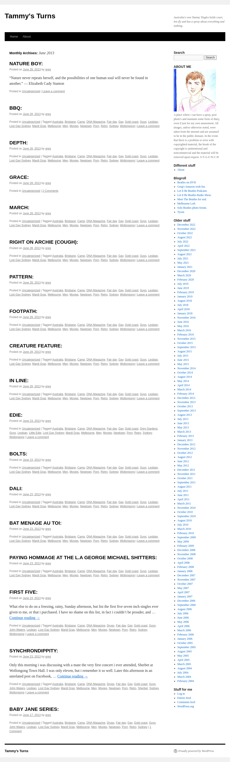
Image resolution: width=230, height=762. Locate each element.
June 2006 (183, 617)
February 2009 (185, 545)
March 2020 (184, 275)
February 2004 (185, 681)
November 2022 (186, 229)
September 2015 (186, 347)
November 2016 (186, 317)
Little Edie (35, 433)
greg (48, 69)
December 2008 (186, 550)
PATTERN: (21, 276)
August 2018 (184, 300)
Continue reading (24, 618)
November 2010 (186, 507)
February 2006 (185, 634)
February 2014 (185, 393)
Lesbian (153, 121)
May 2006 (183, 621)
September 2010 (186, 516)
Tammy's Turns (30, 16)
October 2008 (185, 558)
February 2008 (185, 567)
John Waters (17, 629)
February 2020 (185, 279)
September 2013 (186, 410)
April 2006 (183, 626)
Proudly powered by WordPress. (196, 751)
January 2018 (184, 313)
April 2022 (183, 245)
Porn (96, 126)
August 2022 (184, 237)
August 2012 (184, 457)
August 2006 (184, 609)
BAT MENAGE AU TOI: (35, 523)
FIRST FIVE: (23, 592)
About (27, 36)
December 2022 (186, 224)
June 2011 (183, 495)
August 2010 (184, 520)
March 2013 (184, 431)
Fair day (112, 121)
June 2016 (183, 321)
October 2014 (185, 372)
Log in (181, 693)
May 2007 (183, 588)
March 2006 (184, 630)
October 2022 (185, 233)
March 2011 (184, 503)
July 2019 (182, 283)
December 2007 (186, 575)
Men (65, 126)
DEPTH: (18, 142)
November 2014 (186, 368)
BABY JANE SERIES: (34, 709)
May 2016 (183, 326)
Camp (81, 121)
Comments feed (186, 702)
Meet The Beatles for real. (192, 199)
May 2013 (183, 427)
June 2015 (183, 360)
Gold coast (131, 121)
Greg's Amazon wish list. (191, 186)
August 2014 (184, 376)
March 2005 (184, 664)
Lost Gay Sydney (20, 126)
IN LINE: (19, 380)
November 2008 (186, 554)
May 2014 (183, 381)
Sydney (113, 126)
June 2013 (183, 423)
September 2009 (186, 537)
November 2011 (186, 474)
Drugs (110, 625)
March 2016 (184, 330)
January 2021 (184, 267)
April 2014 (183, 385)
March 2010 (184, 529)
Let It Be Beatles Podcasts (192, 190)
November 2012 (186, 448)
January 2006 (184, 638)
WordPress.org (185, 706)
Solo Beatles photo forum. (192, 207)
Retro (104, 126)
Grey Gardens (148, 428)
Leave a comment (53, 91)
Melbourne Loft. (186, 203)
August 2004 (184, 668)
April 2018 (183, 309)
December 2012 (186, 444)
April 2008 (183, 562)
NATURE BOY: (26, 63)
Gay (120, 121)
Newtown (86, 126)
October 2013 (185, 406)
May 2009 (183, 541)
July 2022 (182, 241)
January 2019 (184, 296)
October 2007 (185, 583)
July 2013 (182, 419)
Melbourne (54, 126)
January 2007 (184, 596)
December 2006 (186, 600)
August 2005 (184, 651)
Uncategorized (31, 91)
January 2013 (184, 440)
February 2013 (185, 436)
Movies (74, 126)
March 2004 (184, 676)
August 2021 (184, 254)
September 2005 (186, 647)
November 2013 (186, 402)
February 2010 (185, 533)
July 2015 (182, 355)
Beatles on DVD (186, 182)
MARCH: (19, 207)
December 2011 (186, 469)
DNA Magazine (96, 121)
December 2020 (186, 271)
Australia (57, 121)
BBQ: (15, 108)
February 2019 (185, 292)
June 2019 (183, 288)
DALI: (16, 488)
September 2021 (186, 250)
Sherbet (143, 688)
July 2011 (182, 491)
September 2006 (186, 605)
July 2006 (182, 613)
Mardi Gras (39, 126)
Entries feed (184, 698)
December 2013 (186, 398)
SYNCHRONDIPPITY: (33, 650)
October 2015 (185, 343)
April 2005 (183, 660)
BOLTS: (18, 453)
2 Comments (50, 190)
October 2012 (185, 452)
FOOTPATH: (23, 311)
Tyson (180, 212)
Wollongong (127, 126)
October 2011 (185, 478)
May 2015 (183, 364)
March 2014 (184, 389)
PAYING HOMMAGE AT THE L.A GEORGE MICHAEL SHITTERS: (83, 557)
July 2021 (182, 258)
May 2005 (183, 655)
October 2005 (185, 643)
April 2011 (183, 499)
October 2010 (185, 512)
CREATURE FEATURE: (35, 345)
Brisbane (70, 121)
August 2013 (184, 414)
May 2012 (183, 465)
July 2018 (182, 305)
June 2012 (183, 461)
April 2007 (183, 592)
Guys (143, 121)
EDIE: (16, 415)
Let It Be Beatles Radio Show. (194, 195)
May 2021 (183, 262)
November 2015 (186, 338)
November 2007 (186, 579)
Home (14, 36)
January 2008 (184, 571)
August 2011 (184, 486)
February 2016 (185, 334)
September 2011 (186, 482)
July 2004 (182, 672)
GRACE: (19, 177)
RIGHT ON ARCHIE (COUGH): (43, 242)
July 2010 (182, 524)
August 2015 (184, 351)
